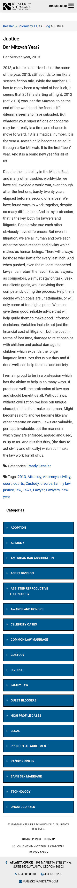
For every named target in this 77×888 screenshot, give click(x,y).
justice (8, 490)
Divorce (17, 670)
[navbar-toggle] (71, 5)
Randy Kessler (39, 466)
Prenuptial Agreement (29, 746)
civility (65, 477)
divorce (46, 483)
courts (18, 483)
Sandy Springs (31, 839)
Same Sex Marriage (26, 776)
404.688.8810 (58, 6)
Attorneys (51, 477)
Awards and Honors (27, 609)
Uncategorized (23, 807)
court (7, 483)
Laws (27, 490)
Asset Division (22, 573)
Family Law (19, 685)
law (18, 490)
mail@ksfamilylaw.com (38, 881)
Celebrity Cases (24, 624)
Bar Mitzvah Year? (21, 47)
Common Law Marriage (29, 640)
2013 (22, 477)
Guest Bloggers (24, 700)
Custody (32, 483)
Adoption (18, 528)
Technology (21, 792)
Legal (15, 731)
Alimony (17, 543)
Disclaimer (57, 845)
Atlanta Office (21, 862)
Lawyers (53, 490)
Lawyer (39, 490)
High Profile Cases (26, 716)
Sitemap (49, 839)
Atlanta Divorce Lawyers (30, 845)
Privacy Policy (38, 852)
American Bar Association (32, 558)
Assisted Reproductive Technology (29, 591)
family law (62, 483)
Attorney (34, 477)
